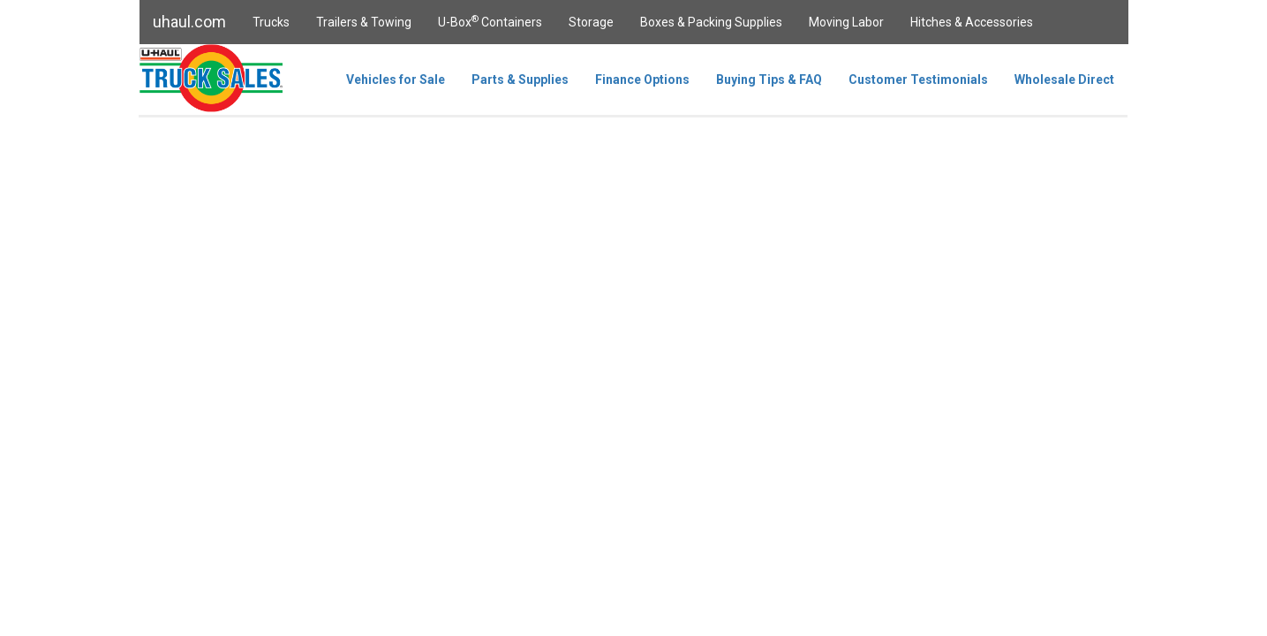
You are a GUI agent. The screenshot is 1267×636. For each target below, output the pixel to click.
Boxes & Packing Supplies (711, 22)
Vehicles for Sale (395, 79)
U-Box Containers (490, 21)
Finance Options (642, 79)
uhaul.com (189, 21)
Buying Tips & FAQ (769, 79)
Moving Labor (846, 22)
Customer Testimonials (918, 79)
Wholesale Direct (1064, 79)
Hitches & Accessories (971, 22)
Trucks (271, 22)
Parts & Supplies (520, 79)
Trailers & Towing (363, 22)
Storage (591, 22)
